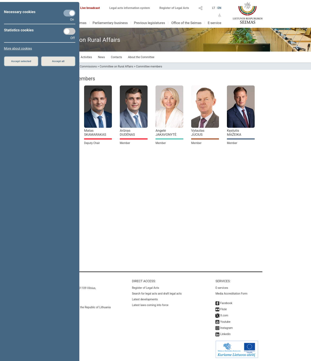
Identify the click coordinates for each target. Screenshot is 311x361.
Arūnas (127, 132)
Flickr (223, 309)
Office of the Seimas (186, 23)
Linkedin (225, 334)
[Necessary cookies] (69, 13)
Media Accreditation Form (231, 293)
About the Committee (141, 57)
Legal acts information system (129, 8)
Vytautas (197, 132)
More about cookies (18, 48)
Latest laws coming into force (150, 305)
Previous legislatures (149, 23)
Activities (86, 57)
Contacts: (56, 281)
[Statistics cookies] (69, 31)
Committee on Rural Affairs (116, 66)
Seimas (80, 23)
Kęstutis (234, 132)
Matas (95, 132)
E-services (221, 287)
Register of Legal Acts (174, 8)
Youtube (225, 321)
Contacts (116, 57)
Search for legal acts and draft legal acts (157, 293)
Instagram (226, 327)
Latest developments (145, 299)
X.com (224, 315)
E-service (214, 23)
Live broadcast (87, 8)
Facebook (226, 303)
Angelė (166, 132)
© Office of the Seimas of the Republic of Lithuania (79, 307)
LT (213, 8)
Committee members (149, 66)
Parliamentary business (110, 23)
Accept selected (21, 61)
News (101, 57)
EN (219, 8)
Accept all (58, 61)
